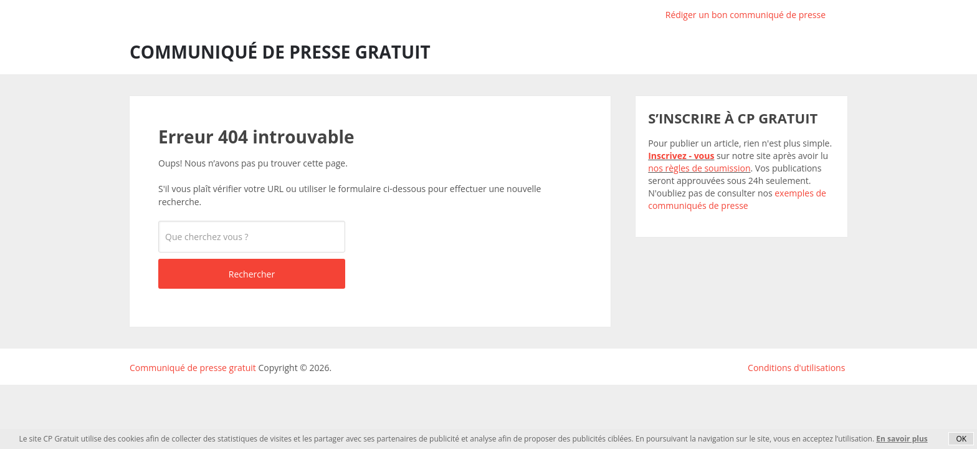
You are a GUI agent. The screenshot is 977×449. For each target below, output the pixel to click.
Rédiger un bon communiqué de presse (745, 15)
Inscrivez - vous (681, 156)
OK (961, 438)
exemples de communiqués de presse (737, 199)
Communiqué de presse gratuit (280, 51)
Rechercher (252, 274)
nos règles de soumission (699, 168)
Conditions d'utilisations (796, 368)
